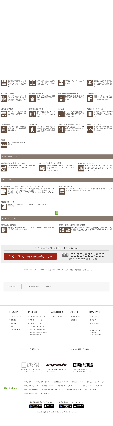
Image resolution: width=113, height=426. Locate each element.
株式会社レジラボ (77, 382)
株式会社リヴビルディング (95, 382)
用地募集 (48, 286)
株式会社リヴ (28, 382)
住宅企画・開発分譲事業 (37, 329)
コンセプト (34, 270)
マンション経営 (57, 317)
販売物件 (13, 286)
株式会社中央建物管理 (31, 390)
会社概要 (14, 323)
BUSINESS (32, 312)
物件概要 (78, 270)
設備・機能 (69, 270)
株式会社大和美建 (90, 390)
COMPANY (13, 312)
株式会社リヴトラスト (43, 382)
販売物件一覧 (34, 286)
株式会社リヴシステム (61, 382)
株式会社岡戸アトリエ (74, 390)
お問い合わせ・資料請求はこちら (34, 256)
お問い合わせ (87, 270)
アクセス (60, 270)
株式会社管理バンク (30, 393)
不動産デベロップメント (37, 317)
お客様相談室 (94, 323)
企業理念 (14, 320)
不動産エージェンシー (37, 320)
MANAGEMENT (57, 312)
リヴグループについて (18, 329)
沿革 (12, 326)
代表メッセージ (16, 317)
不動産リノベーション (37, 323)
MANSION (74, 312)
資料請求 (93, 320)
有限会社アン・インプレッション (68, 386)
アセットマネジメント (37, 326)
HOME (26, 270)
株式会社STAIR (46, 393)
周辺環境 (52, 270)
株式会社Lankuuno (48, 386)
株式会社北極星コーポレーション (52, 390)
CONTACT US (94, 312)
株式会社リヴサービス (31, 386)
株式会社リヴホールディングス (92, 386)
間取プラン (43, 270)
